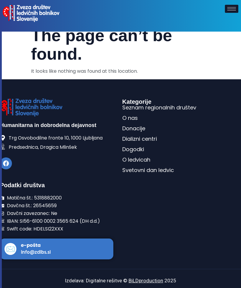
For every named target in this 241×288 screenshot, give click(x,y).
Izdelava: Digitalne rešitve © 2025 (120, 281)
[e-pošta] (10, 249)
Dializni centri (139, 139)
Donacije (133, 128)
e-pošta (31, 245)
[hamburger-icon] (231, 9)
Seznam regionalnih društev (159, 107)
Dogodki (133, 149)
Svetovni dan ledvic (148, 170)
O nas (130, 118)
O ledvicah (136, 159)
